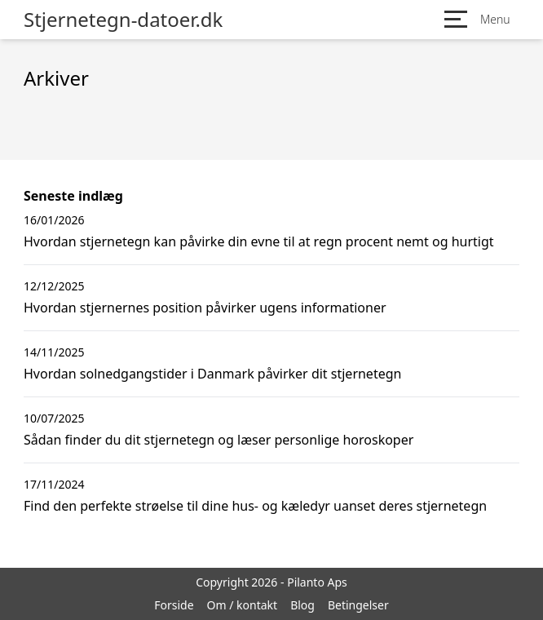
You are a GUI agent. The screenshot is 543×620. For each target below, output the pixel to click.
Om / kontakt (242, 605)
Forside (173, 605)
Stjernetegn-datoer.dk (123, 20)
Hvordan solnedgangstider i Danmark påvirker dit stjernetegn (212, 374)
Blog (302, 605)
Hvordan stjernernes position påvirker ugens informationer (205, 308)
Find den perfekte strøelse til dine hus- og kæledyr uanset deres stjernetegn (255, 506)
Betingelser (358, 605)
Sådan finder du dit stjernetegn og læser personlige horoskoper (218, 440)
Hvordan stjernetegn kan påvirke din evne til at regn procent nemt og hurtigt (259, 241)
